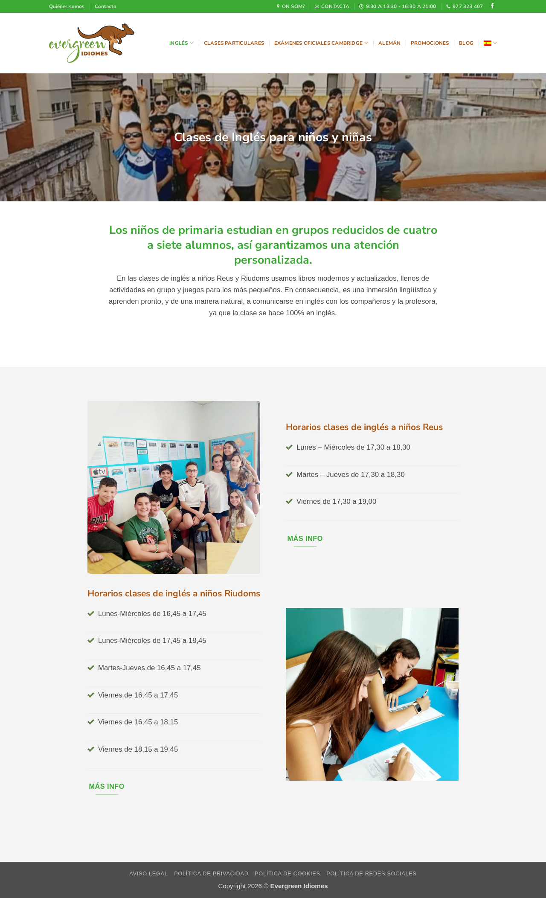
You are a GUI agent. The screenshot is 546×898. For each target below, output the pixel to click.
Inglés (181, 43)
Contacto (105, 6)
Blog (466, 43)
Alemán (389, 43)
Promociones (430, 43)
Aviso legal (148, 873)
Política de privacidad (211, 873)
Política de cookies (287, 873)
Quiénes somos (66, 6)
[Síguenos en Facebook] (492, 6)
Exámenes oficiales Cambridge (321, 43)
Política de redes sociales (371, 873)
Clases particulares (234, 43)
